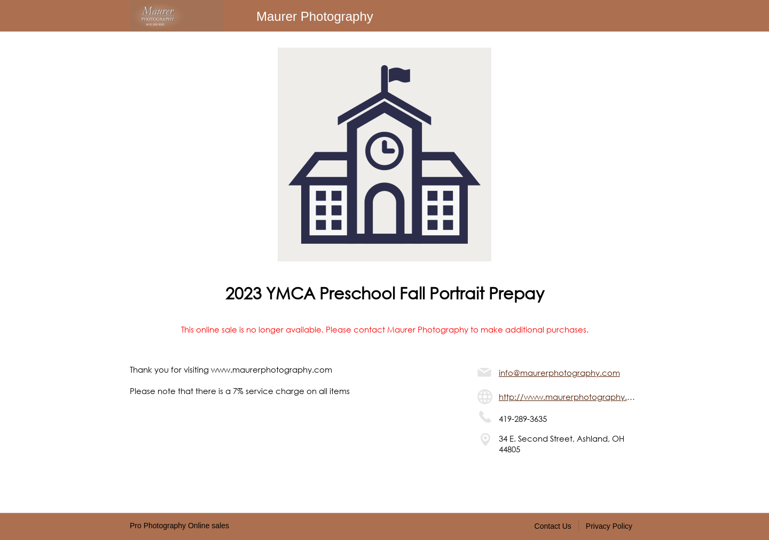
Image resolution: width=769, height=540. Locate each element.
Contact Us (553, 526)
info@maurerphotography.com (559, 372)
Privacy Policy (609, 526)
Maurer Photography (314, 16)
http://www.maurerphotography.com (569, 396)
